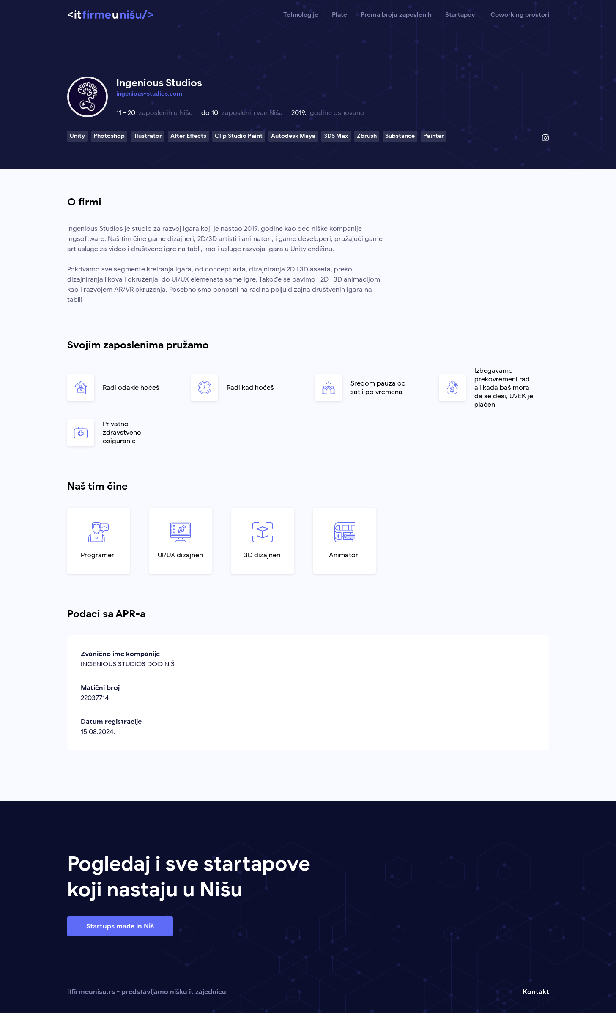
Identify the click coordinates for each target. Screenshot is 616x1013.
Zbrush (367, 136)
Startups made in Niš (120, 926)
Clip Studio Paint (239, 136)
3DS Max (336, 136)
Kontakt (536, 992)
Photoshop (109, 136)
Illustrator (147, 136)
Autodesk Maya (293, 136)
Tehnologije (300, 15)
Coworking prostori (519, 15)
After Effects (188, 136)
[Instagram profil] (545, 138)
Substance (400, 136)
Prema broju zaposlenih (396, 15)
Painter (433, 136)
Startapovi (461, 15)
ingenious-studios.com (149, 93)
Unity (77, 136)
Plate (339, 15)
